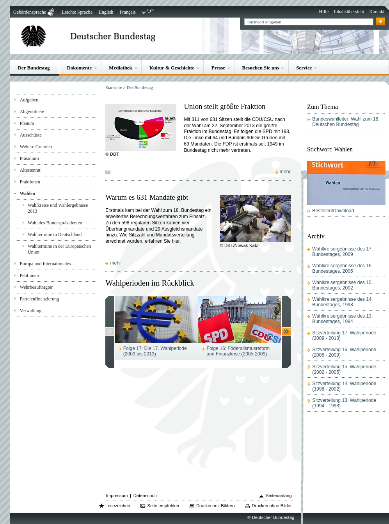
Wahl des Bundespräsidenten (55, 223)
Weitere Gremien (36, 146)
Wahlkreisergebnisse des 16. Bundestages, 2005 (342, 268)
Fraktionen (30, 182)
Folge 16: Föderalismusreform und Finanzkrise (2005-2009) (238, 351)
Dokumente (79, 68)
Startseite (113, 87)
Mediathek (120, 68)
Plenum (27, 123)
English (106, 12)
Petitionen (29, 275)
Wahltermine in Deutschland (55, 234)
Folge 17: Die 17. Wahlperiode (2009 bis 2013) (155, 351)
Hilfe (324, 11)
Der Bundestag (34, 68)
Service (304, 68)
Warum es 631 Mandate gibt (146, 197)
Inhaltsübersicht (349, 11)
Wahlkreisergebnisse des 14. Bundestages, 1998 (342, 302)
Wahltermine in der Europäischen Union (59, 249)
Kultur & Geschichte (171, 68)
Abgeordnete (32, 111)
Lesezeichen (117, 505)
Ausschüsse (31, 135)
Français (128, 12)
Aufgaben (29, 100)
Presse (218, 68)
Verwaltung (30, 310)
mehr (286, 171)
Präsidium (29, 158)
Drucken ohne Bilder (271, 505)
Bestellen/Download (333, 210)
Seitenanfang (279, 495)
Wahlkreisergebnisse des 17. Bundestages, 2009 (342, 251)
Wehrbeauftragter (36, 287)
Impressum (117, 495)
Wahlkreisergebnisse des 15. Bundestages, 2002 (342, 285)
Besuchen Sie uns (260, 68)
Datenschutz (145, 495)
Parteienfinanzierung (39, 299)
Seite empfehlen (163, 505)
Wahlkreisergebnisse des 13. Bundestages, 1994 (342, 318)
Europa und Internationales (45, 263)
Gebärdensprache (29, 12)
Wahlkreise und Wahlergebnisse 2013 (58, 208)
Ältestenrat (30, 170)
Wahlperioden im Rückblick (149, 283)
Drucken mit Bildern (215, 505)
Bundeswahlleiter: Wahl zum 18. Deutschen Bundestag (346, 121)
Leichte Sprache (77, 12)
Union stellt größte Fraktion (224, 106)
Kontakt (376, 11)
